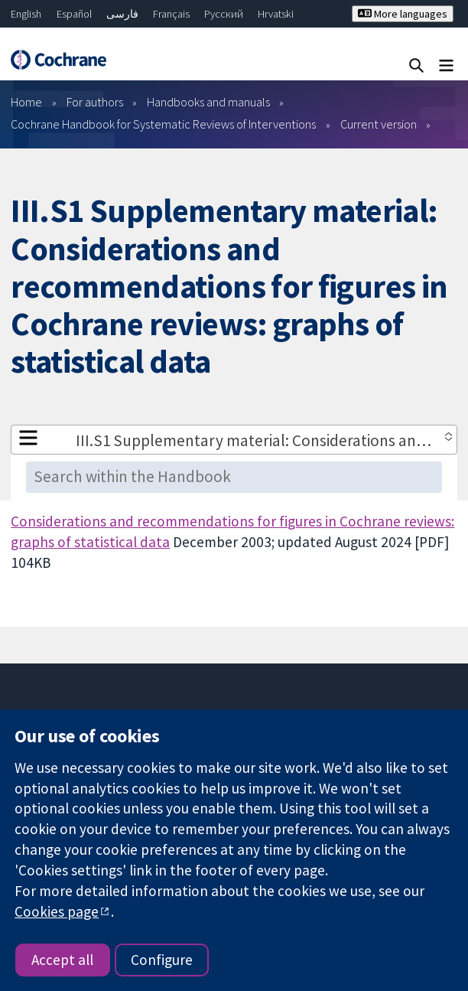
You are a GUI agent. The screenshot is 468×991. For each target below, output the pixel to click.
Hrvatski (276, 14)
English (26, 14)
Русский (223, 14)
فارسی (122, 14)
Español (74, 14)
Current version (378, 124)
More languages (402, 14)
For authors (95, 101)
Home (26, 101)
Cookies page (57, 911)
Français (171, 14)
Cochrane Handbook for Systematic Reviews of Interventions (163, 124)
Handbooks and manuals (208, 101)
